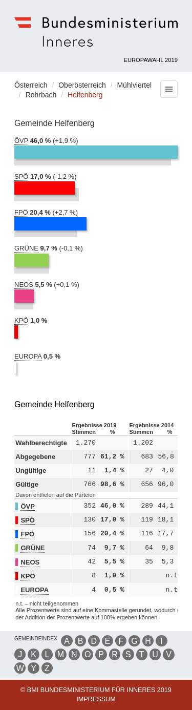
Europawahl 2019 (151, 60)
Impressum (95, 699)
